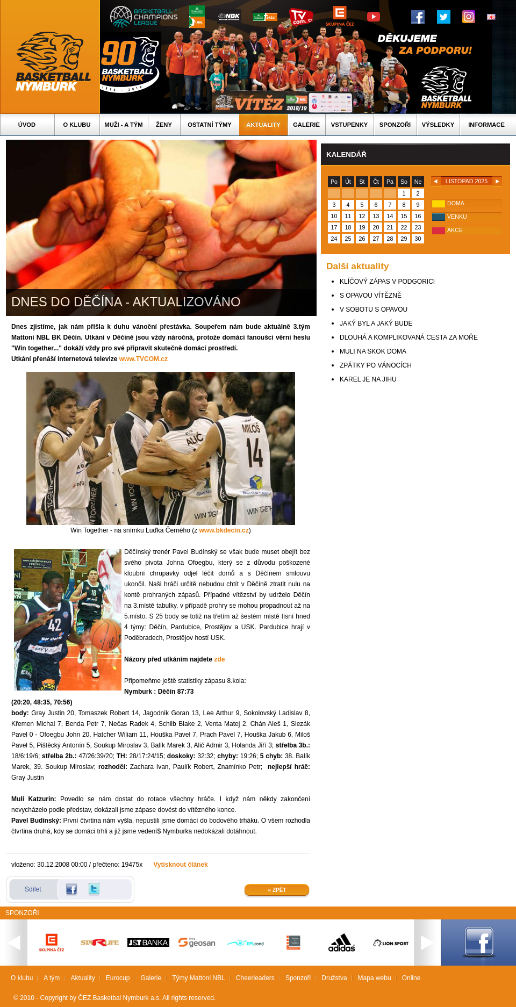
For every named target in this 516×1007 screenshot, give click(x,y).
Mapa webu (374, 978)
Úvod (26, 124)
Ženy (164, 124)
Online (411, 978)
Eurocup (118, 978)
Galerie (306, 124)
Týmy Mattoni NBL (198, 978)
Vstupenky (349, 124)
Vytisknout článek (180, 864)
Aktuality (263, 124)
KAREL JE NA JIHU (368, 379)
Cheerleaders (255, 978)
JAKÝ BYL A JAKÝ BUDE (376, 323)
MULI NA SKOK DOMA (373, 351)
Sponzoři (395, 124)
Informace (486, 124)
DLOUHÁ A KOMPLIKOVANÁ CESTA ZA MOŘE (409, 337)
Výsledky (438, 124)
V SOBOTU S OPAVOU (373, 309)
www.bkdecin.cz (224, 530)
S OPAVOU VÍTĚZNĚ (371, 295)
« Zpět (277, 890)
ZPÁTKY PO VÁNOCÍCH (376, 365)
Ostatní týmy (210, 124)
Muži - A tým (123, 124)
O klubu (77, 124)
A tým (52, 978)
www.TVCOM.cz (143, 359)
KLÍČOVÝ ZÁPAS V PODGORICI (387, 281)
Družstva (334, 978)
